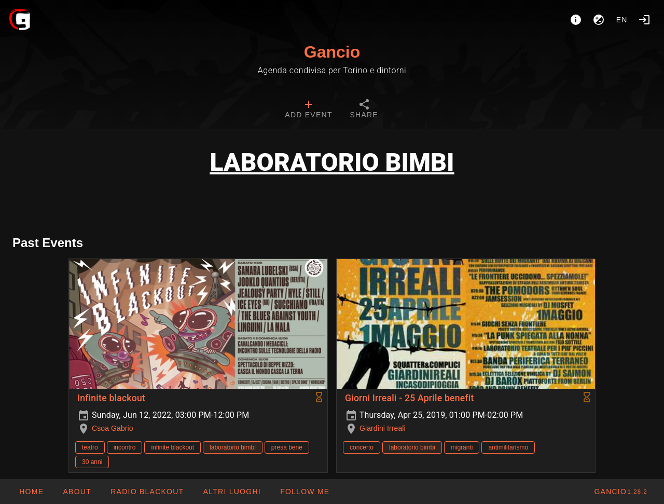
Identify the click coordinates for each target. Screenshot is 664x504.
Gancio (332, 52)
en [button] (622, 20)
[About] (575, 19)
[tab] (308, 110)
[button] (231, 491)
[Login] (644, 19)
